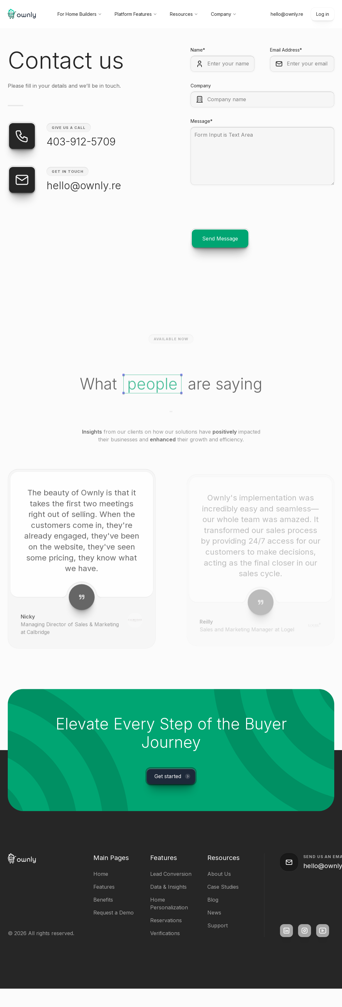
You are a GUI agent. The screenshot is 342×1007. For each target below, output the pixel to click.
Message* (201, 121)
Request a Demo (113, 912)
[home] (22, 14)
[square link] (286, 930)
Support (217, 925)
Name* (198, 50)
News (214, 912)
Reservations (166, 920)
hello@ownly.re (287, 14)
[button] (79, 14)
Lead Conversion (171, 874)
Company (201, 85)
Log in (322, 14)
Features (104, 887)
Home (100, 874)
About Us (219, 874)
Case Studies (223, 887)
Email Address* (286, 50)
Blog (212, 899)
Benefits (103, 899)
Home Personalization (169, 903)
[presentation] (240, 213)
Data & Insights (168, 887)
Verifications (165, 933)
